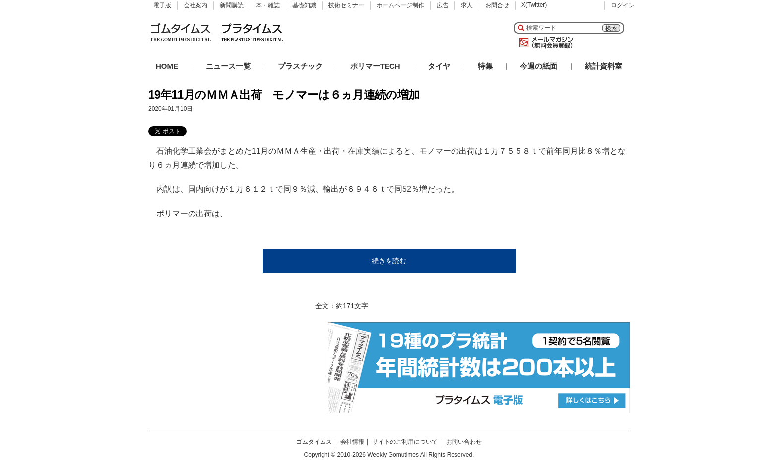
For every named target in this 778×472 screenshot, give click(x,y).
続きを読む (389, 261)
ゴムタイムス (314, 441)
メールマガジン (544, 42)
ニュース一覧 (228, 66)
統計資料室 (603, 66)
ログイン (623, 5)
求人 (467, 5)
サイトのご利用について (405, 441)
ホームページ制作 (400, 5)
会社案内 (195, 5)
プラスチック (300, 66)
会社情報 (352, 441)
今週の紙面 (538, 66)
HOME (167, 66)
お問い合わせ (464, 441)
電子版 (162, 5)
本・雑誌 (268, 5)
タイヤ (439, 66)
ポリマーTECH (375, 66)
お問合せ (497, 5)
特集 (485, 66)
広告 (443, 5)
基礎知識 (304, 5)
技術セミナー (346, 5)
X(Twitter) (534, 4)
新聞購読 (232, 5)
